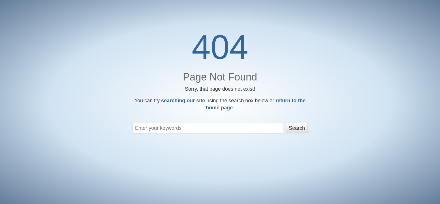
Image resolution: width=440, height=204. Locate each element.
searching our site (183, 100)
